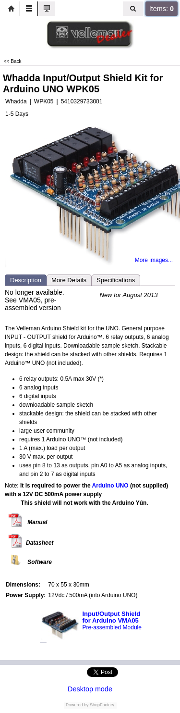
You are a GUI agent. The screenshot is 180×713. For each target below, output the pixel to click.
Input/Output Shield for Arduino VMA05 (112, 617)
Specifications (115, 280)
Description (25, 280)
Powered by (77, 704)
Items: (161, 9)
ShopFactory (102, 704)
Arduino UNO (110, 485)
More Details (68, 280)
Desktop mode (90, 689)
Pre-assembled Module (112, 627)
